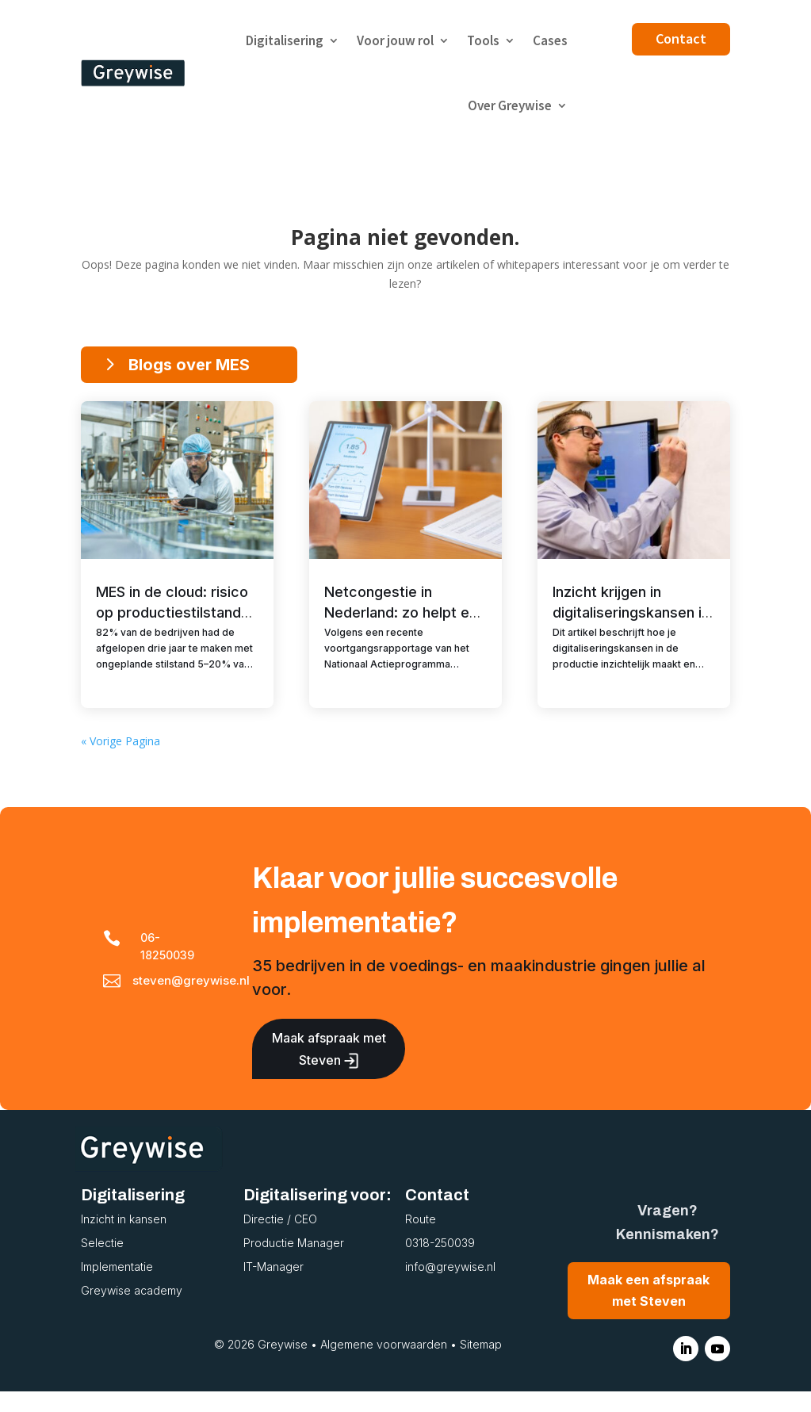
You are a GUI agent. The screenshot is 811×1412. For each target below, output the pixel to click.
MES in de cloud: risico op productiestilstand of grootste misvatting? (176, 612)
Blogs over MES (189, 364)
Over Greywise (510, 105)
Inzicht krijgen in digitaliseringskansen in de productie (631, 612)
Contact (681, 38)
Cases (550, 40)
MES (221, 698)
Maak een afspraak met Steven (648, 1311)
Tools (483, 40)
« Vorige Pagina (120, 761)
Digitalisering (284, 40)
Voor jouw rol (395, 40)
